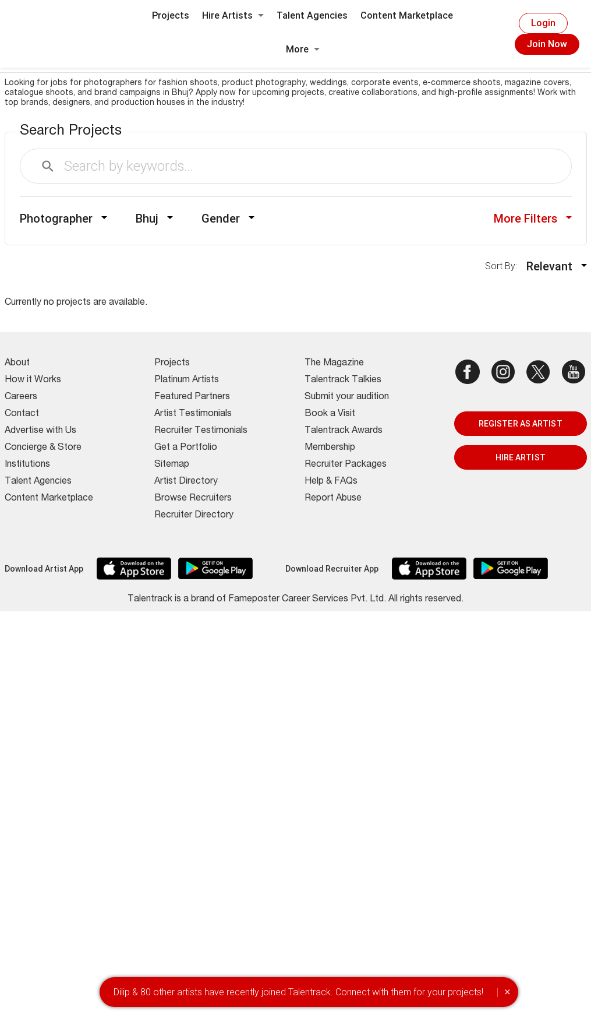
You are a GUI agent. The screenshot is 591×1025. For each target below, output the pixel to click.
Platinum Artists (186, 380)
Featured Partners (192, 397)
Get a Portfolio (185, 448)
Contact (22, 414)
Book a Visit (330, 414)
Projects (170, 15)
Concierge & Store (43, 448)
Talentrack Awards (344, 431)
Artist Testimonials (193, 414)
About (17, 363)
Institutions (27, 465)
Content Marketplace (406, 15)
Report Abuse (333, 498)
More (303, 49)
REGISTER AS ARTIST (520, 423)
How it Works (33, 380)
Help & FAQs (331, 482)
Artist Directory (186, 482)
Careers (21, 397)
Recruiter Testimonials (200, 431)
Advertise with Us (40, 431)
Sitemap (171, 465)
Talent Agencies (312, 15)
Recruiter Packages (346, 465)
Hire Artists (233, 15)
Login (543, 23)
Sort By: (504, 266)
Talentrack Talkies (343, 380)
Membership (330, 448)
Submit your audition (347, 397)
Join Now (547, 44)
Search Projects (71, 132)
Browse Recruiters (193, 498)
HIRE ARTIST (521, 457)
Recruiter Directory (193, 515)
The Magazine (334, 363)
